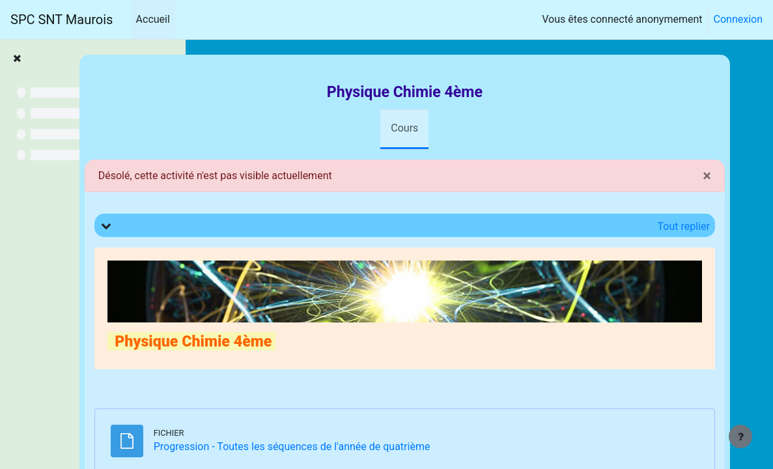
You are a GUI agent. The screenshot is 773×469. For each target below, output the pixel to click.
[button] (250, 225)
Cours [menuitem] (469, 128)
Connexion (738, 19)
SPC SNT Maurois (61, 19)
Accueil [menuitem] (153, 19)
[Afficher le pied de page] (740, 436)
